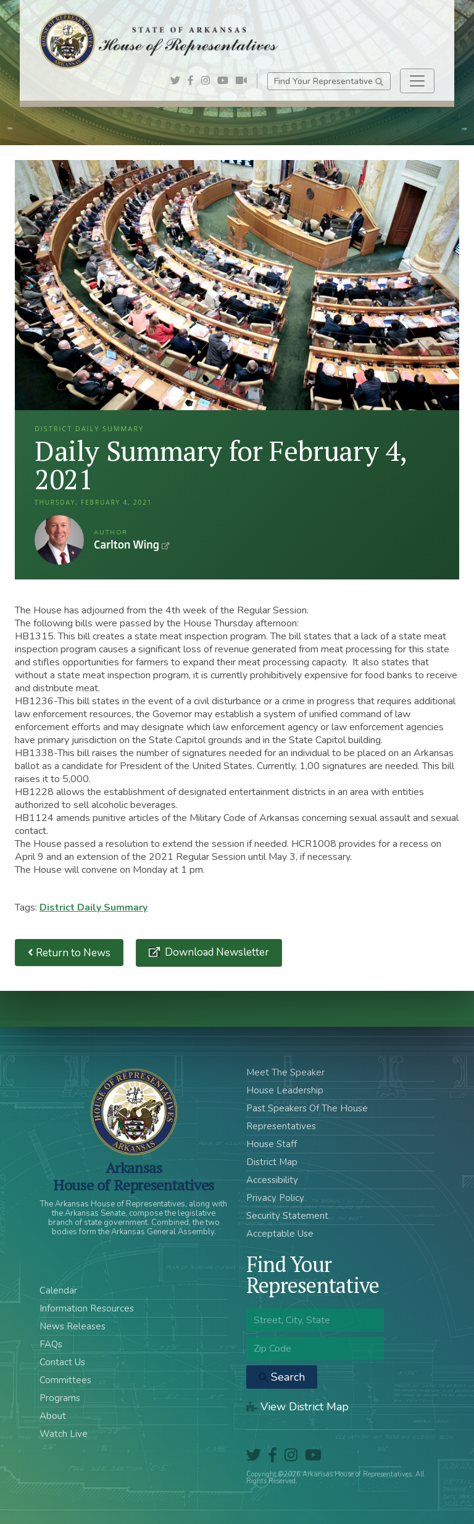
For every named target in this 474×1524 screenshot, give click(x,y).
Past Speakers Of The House (307, 1108)
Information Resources (87, 1308)
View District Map (297, 1406)
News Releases (73, 1326)
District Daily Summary (94, 907)
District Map (271, 1162)
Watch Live (64, 1434)
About (53, 1416)
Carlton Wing (59, 540)
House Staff (271, 1144)
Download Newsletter (215, 952)
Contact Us (62, 1362)
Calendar (58, 1290)
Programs (60, 1398)
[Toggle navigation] (417, 81)
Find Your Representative (328, 81)
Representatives (281, 1126)
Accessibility (272, 1180)
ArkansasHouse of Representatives (133, 1176)
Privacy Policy (275, 1198)
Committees (65, 1380)
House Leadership (284, 1090)
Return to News (69, 953)
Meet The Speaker (285, 1072)
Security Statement (287, 1216)
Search (282, 1377)
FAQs (51, 1344)
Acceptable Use (280, 1233)
